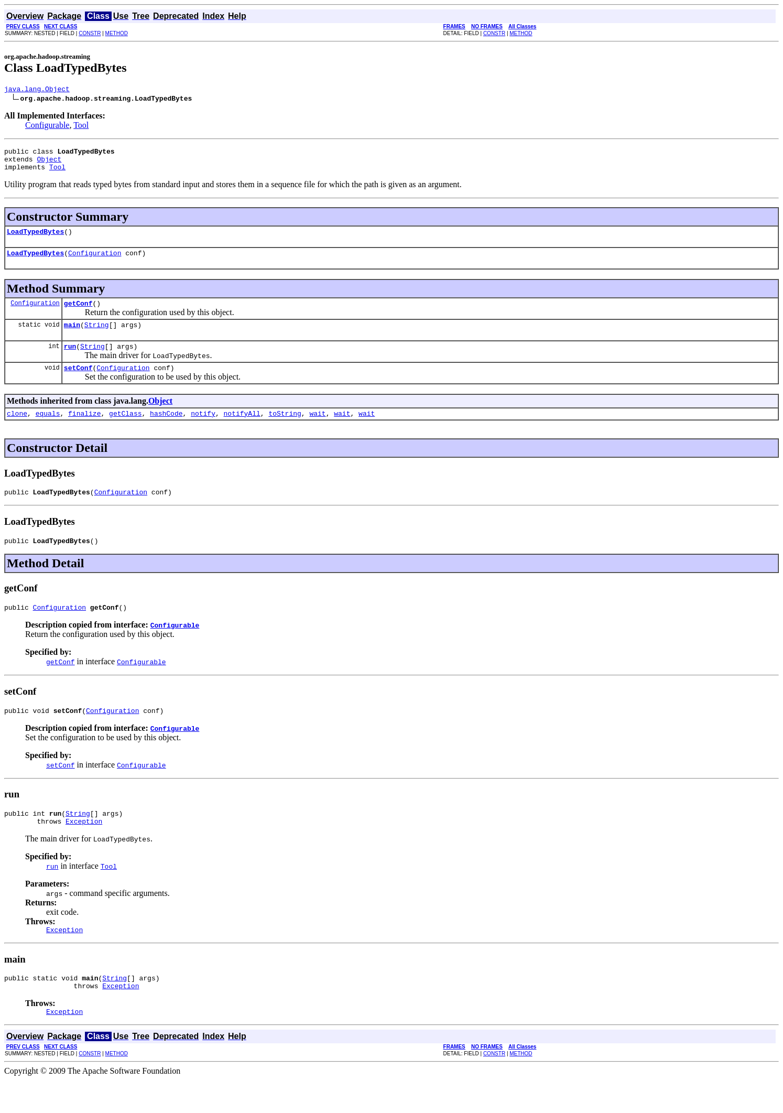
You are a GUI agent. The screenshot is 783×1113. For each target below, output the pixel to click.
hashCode (166, 430)
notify (203, 430)
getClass (125, 430)
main (72, 337)
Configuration (94, 262)
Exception (84, 847)
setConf (78, 383)
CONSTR (90, 33)
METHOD (116, 33)
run (70, 360)
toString (284, 430)
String (96, 337)
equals (48, 430)
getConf (78, 314)
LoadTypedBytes (35, 239)
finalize (84, 430)
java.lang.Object (37, 90)
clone (17, 430)
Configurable (47, 126)
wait (317, 430)
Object (49, 163)
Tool (81, 126)
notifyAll (242, 430)
